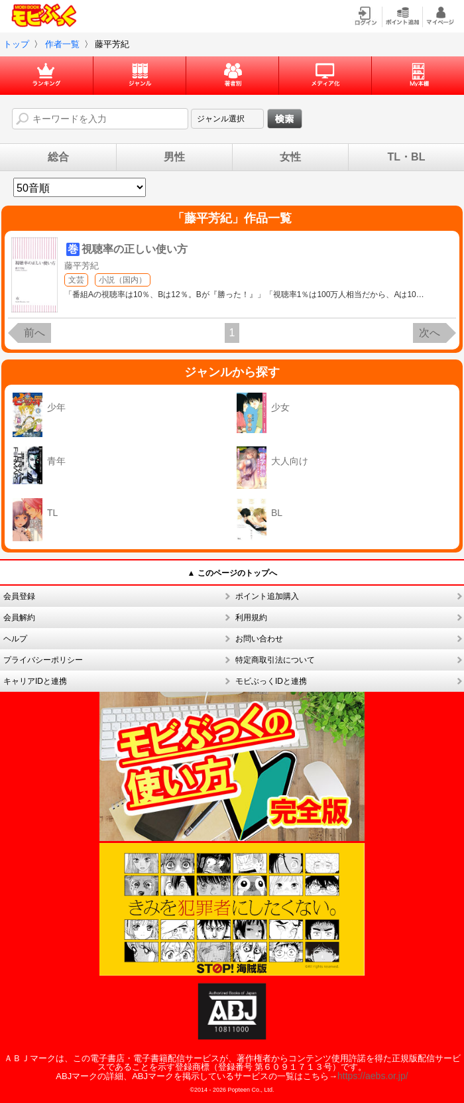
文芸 (76, 280)
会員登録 (19, 596)
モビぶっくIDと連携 (271, 681)
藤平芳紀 (81, 266)
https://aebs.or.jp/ (372, 1076)
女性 (290, 157)
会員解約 (19, 617)
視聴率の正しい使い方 (135, 249)
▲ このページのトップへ (231, 573)
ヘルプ (15, 638)
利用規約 (251, 617)
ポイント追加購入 (267, 596)
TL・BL (407, 157)
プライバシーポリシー (43, 660)
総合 (58, 157)
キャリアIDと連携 (35, 681)
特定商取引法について (275, 660)
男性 (174, 157)
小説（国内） (122, 280)
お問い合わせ (259, 638)
